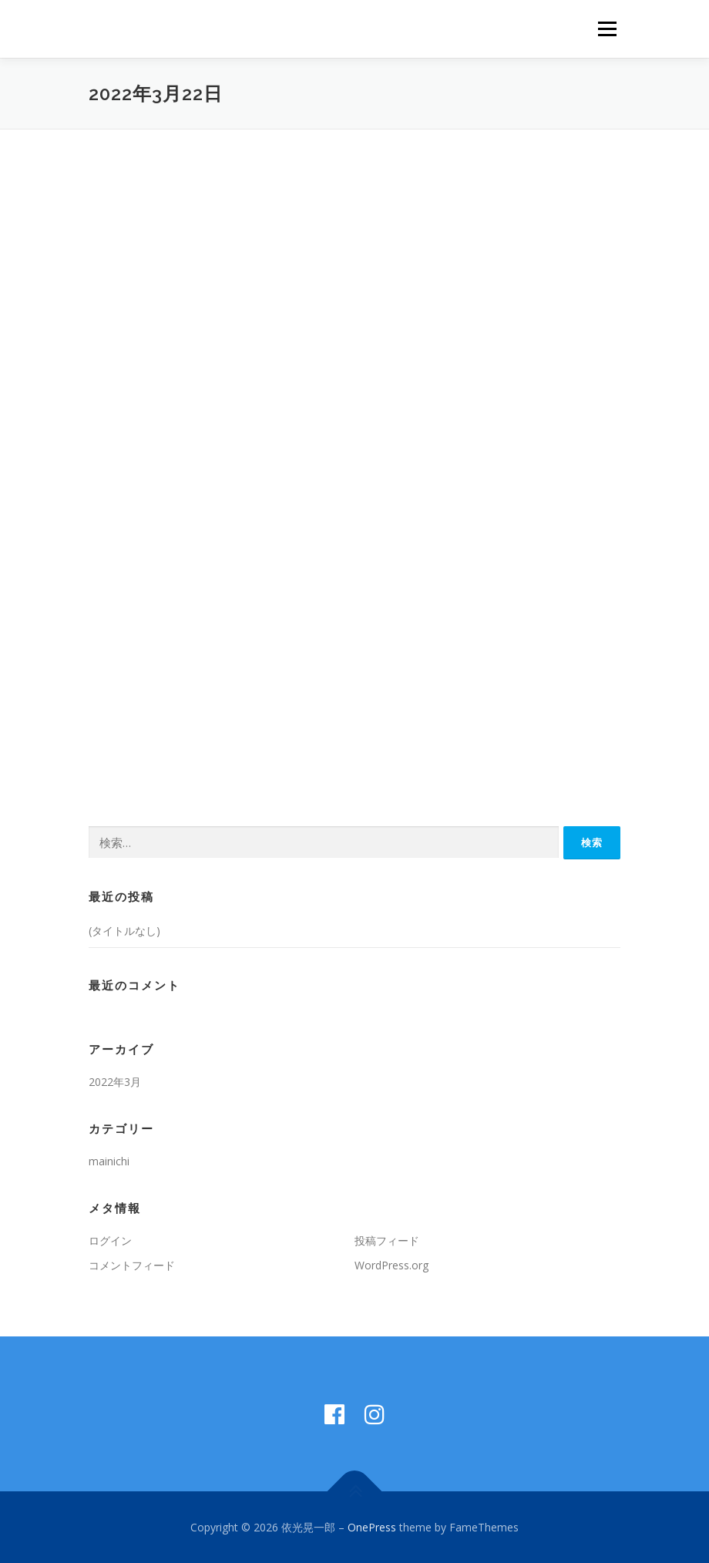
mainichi (109, 1161)
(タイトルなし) (124, 930)
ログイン (110, 1240)
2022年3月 (115, 1081)
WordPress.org (391, 1265)
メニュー (606, 28)
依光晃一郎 (135, 30)
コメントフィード (132, 1265)
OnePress (372, 1527)
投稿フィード (386, 1240)
